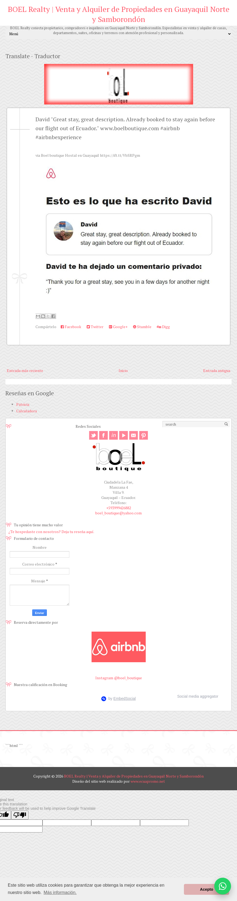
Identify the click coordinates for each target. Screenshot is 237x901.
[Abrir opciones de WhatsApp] (222, 886)
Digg (163, 326)
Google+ (118, 326)
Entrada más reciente (25, 370)
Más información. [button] (60, 892)
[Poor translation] (19, 815)
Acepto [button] (206, 889)
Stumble (142, 326)
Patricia (22, 404)
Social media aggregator (197, 696)
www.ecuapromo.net (148, 781)
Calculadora (26, 410)
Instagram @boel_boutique (118, 677)
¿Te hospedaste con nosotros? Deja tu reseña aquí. (51, 531)
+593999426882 (118, 507)
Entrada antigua (216, 370)
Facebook (71, 326)
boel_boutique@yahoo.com (118, 512)
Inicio (123, 370)
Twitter (95, 326)
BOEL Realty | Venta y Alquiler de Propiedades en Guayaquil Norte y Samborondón (118, 14)
